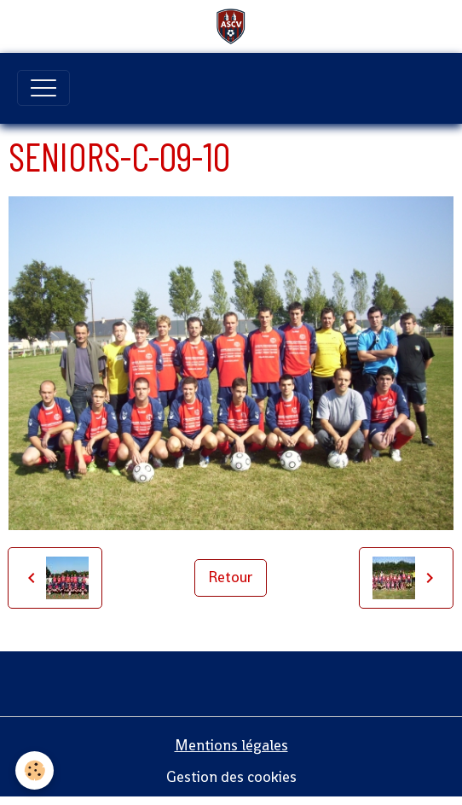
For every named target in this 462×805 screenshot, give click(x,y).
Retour (230, 577)
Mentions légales (231, 745)
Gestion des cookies (231, 776)
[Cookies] (34, 770)
